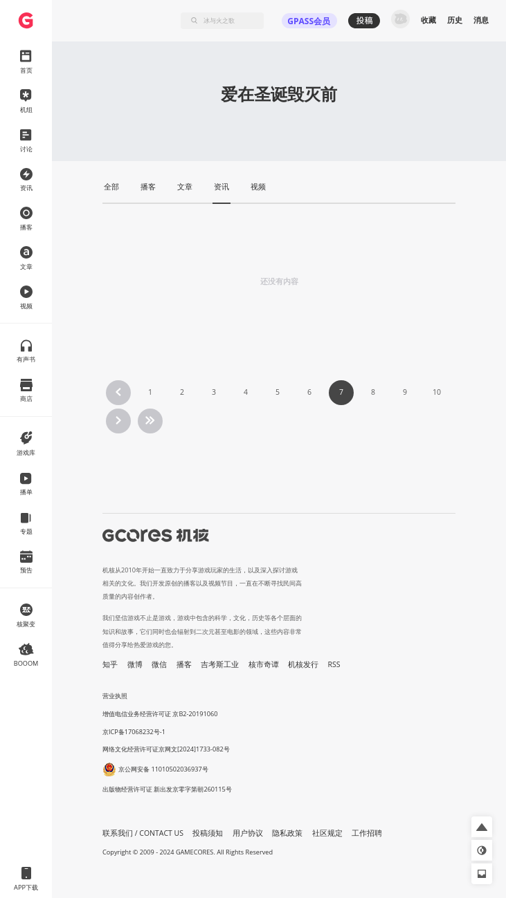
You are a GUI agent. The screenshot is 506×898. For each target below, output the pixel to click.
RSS (334, 664)
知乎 (110, 664)
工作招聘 (367, 833)
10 (437, 392)
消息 (481, 20)
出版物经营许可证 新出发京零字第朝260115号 (167, 789)
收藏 (428, 20)
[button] (481, 826)
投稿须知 (207, 833)
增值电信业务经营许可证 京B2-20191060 (159, 713)
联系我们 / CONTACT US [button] (142, 833)
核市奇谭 (264, 664)
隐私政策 (287, 833)
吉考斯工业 (220, 664)
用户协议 (248, 833)
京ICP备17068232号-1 (133, 731)
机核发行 (303, 664)
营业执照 (114, 695)
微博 (135, 664)
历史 (454, 20)
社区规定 (327, 833)
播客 (184, 664)
